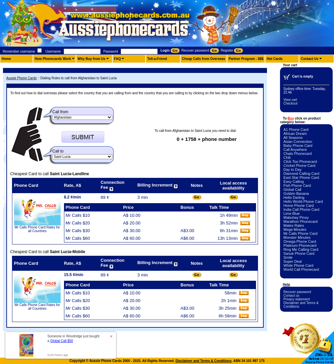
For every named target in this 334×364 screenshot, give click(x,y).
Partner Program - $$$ (246, 59)
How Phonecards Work (53, 59)
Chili (286, 158)
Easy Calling (293, 181)
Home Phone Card (298, 205)
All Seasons (293, 138)
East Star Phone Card (301, 178)
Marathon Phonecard (300, 221)
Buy (291, 118)
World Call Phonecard (301, 269)
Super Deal (292, 261)
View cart (290, 100)
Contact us (291, 295)
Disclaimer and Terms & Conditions (204, 361)
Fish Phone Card (297, 185)
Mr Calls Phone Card (300, 233)
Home (6, 59)
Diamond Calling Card (301, 174)
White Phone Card (298, 265)
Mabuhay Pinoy (296, 217)
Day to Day (292, 170)
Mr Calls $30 (78, 230)
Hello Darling (293, 197)
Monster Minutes (296, 237)
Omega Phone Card (299, 241)
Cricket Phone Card (299, 166)
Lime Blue (291, 213)
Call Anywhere (295, 150)
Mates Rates (293, 225)
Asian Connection (297, 142)
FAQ (117, 59)
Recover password (297, 292)
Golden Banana (296, 193)
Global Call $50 (61, 341)
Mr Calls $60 (78, 238)
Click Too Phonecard (300, 162)
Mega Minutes (294, 229)
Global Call (292, 189)
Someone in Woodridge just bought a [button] (73, 338)
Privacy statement (296, 299)
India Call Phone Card (301, 209)
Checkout (290, 103)
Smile (288, 257)
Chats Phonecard (297, 154)
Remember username (19, 51)
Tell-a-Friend (157, 59)
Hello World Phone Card (303, 201)
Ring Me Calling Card (300, 249)
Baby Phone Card (297, 146)
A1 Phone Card (295, 130)
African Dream (295, 134)
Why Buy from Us (91, 59)
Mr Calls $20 (78, 222)
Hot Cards (275, 59)
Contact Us (309, 59)
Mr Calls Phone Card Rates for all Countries (37, 229)
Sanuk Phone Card (298, 253)
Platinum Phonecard (299, 245)
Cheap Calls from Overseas (203, 59)
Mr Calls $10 (78, 215)
